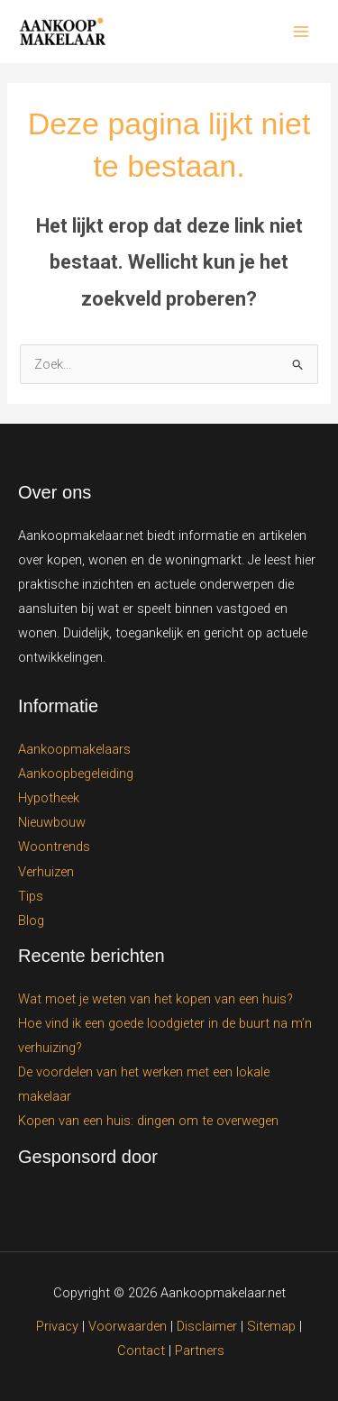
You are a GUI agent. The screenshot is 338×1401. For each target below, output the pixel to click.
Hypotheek (48, 798)
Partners (199, 1350)
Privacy (57, 1326)
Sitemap (271, 1326)
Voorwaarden (127, 1326)
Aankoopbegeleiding (75, 773)
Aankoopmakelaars (74, 749)
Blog (31, 920)
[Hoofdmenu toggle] (301, 31)
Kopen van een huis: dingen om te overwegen (148, 1121)
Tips (30, 896)
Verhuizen (46, 872)
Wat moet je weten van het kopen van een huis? (155, 999)
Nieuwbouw (52, 822)
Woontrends (54, 846)
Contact (143, 1350)
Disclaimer (207, 1326)
